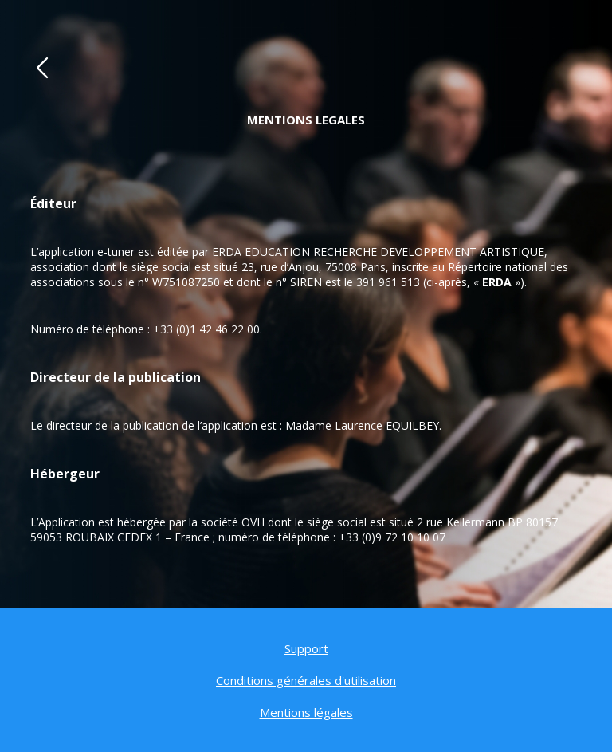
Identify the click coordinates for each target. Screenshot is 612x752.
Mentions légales (306, 712)
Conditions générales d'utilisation (306, 680)
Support (306, 648)
